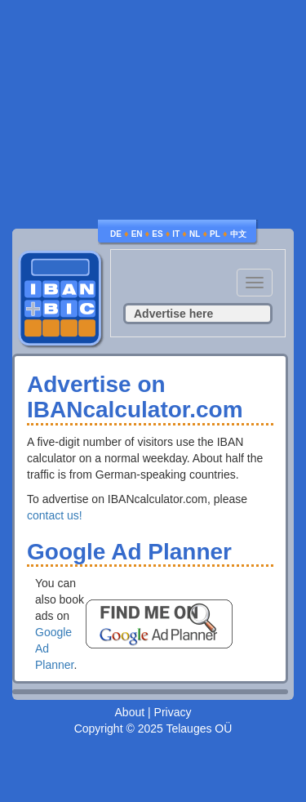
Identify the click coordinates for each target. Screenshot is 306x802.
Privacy (173, 712)
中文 (238, 233)
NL (194, 233)
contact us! (54, 515)
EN (137, 233)
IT (176, 233)
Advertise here (173, 313)
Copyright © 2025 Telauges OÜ (153, 728)
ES (157, 233)
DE (116, 233)
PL (215, 233)
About (130, 712)
